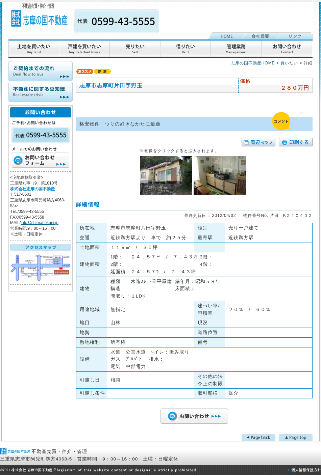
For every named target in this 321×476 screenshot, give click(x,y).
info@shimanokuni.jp (39, 222)
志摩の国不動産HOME (253, 63)
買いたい (289, 63)
